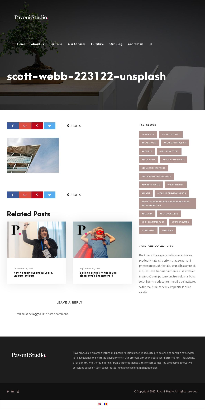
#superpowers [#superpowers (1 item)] (180, 222)
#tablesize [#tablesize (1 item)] (148, 230)
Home (21, 44)
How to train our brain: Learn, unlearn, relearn (33, 274)
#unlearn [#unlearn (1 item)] (167, 230)
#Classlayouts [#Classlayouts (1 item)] (171, 134)
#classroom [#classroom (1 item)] (149, 142)
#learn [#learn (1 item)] (146, 193)
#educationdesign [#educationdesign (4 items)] (173, 159)
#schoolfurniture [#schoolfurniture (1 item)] (153, 222)
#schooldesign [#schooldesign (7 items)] (169, 213)
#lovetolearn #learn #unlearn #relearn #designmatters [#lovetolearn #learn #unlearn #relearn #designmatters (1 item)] (166, 203)
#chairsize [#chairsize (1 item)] (148, 134)
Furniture (97, 44)
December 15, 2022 (23, 268)
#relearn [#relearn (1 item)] (147, 213)
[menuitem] (99, 403)
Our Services (77, 44)
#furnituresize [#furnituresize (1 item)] (151, 184)
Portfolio (55, 44)
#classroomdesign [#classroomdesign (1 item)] (175, 142)
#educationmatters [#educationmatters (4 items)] (153, 168)
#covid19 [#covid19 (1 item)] (147, 151)
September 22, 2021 (90, 268)
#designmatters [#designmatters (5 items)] (169, 151)
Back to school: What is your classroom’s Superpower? (98, 274)
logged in (38, 314)
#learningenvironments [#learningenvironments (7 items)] (172, 193)
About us (37, 44)
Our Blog (115, 44)
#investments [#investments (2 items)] (176, 184)
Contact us (135, 44)
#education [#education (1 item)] (148, 159)
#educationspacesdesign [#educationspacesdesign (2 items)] (156, 176)
